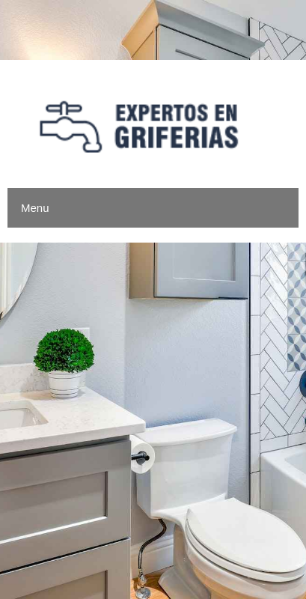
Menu (35, 207)
